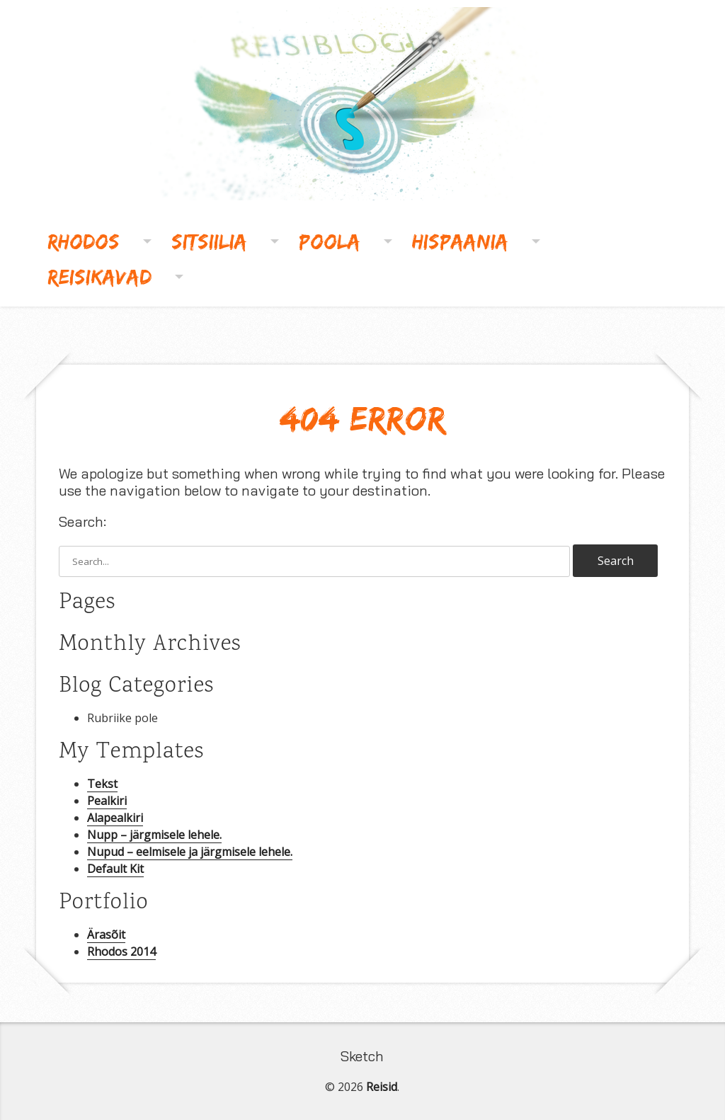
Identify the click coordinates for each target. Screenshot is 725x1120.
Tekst (102, 784)
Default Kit (115, 868)
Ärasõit (106, 934)
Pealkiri (107, 800)
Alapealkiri (115, 817)
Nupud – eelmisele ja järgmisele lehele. (189, 851)
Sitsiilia (209, 241)
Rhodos (83, 241)
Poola (329, 241)
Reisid (381, 1087)
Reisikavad (99, 276)
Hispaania (460, 241)
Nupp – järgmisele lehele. (154, 834)
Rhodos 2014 (121, 951)
